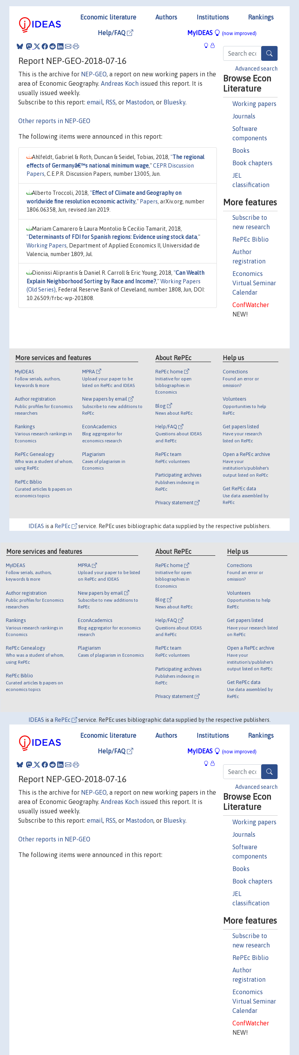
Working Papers (46, 245)
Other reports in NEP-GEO (54, 120)
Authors (166, 17)
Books (241, 150)
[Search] (269, 53)
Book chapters (252, 162)
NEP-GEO (94, 74)
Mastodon (139, 102)
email (95, 102)
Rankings (261, 17)
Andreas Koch (120, 83)
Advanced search (256, 68)
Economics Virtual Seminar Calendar (254, 283)
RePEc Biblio (250, 239)
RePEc (66, 526)
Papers (149, 201)
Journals (243, 116)
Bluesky (174, 102)
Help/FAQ (115, 32)
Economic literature (108, 17)
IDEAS (36, 526)
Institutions (213, 17)
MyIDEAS (222, 32)
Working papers (254, 103)
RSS (111, 102)
